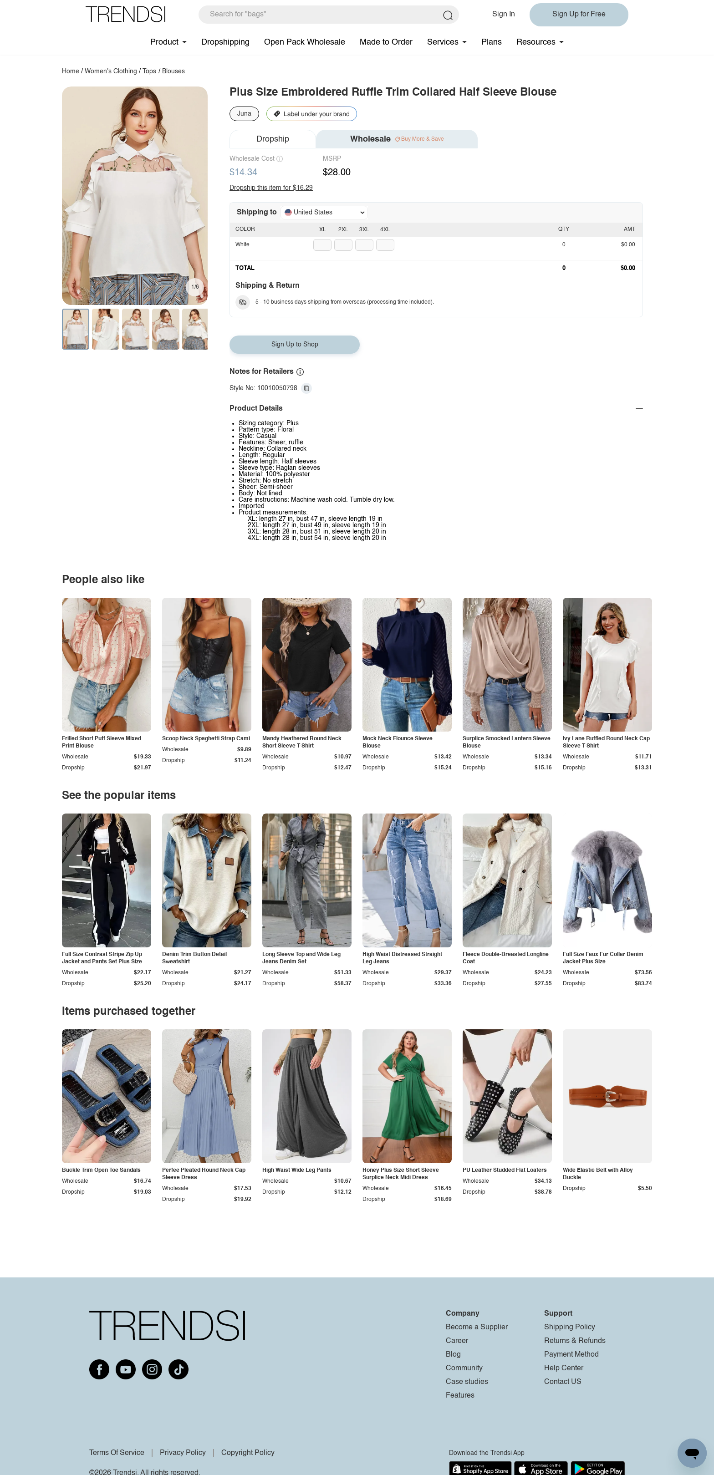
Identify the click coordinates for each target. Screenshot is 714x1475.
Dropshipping (225, 42)
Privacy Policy (183, 1453)
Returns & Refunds (575, 1341)
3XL (364, 230)
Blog (453, 1354)
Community (464, 1368)
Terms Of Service (116, 1453)
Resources (536, 42)
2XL (343, 230)
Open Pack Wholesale (304, 42)
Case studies (467, 1382)
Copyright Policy (248, 1453)
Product (164, 42)
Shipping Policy (569, 1327)
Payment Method (571, 1354)
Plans (491, 42)
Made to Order (386, 42)
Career (457, 1341)
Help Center (563, 1368)
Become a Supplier (477, 1327)
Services (443, 42)
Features (460, 1395)
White (242, 245)
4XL (385, 230)
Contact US (562, 1382)
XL (322, 230)
